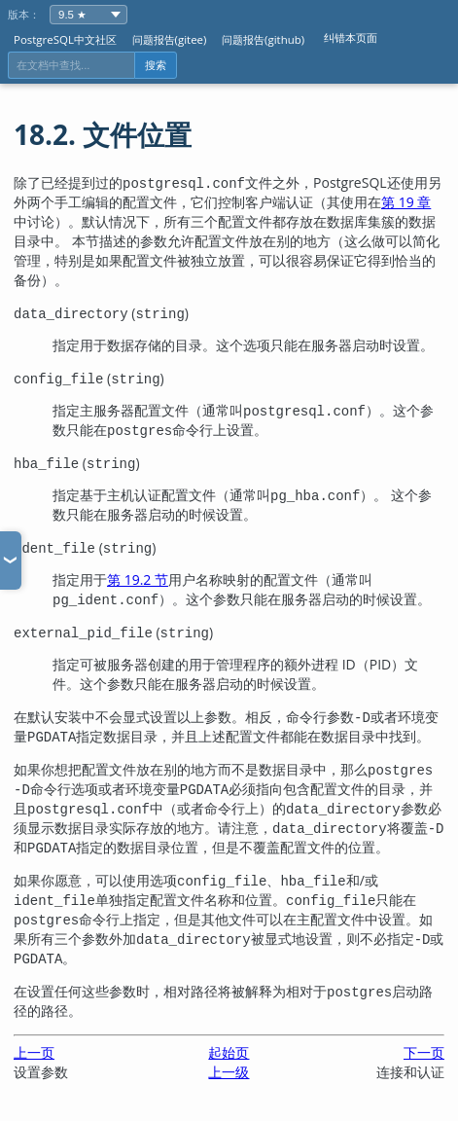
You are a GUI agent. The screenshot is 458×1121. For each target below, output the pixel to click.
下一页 (424, 1052)
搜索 (155, 65)
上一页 (34, 1052)
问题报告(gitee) (169, 39)
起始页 (228, 1052)
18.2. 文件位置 (103, 134)
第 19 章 (406, 202)
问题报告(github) (263, 39)
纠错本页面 (350, 37)
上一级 (228, 1072)
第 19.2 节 (137, 579)
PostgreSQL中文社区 (65, 39)
